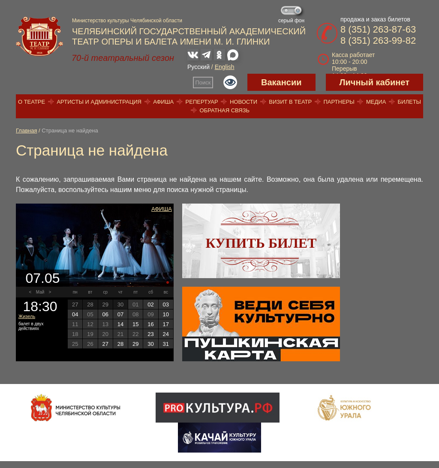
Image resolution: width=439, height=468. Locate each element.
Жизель (26, 316)
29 (135, 344)
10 (166, 314)
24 (166, 334)
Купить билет (261, 243)
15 (135, 324)
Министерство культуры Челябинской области (127, 21)
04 (75, 314)
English (225, 66)
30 (150, 344)
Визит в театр (290, 102)
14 (120, 324)
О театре (31, 102)
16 (150, 324)
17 (166, 324)
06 (105, 314)
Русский (198, 66)
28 (120, 344)
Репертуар (202, 102)
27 (105, 344)
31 (166, 344)
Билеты (409, 102)
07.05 (42, 278)
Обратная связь (225, 110)
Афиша (163, 102)
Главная (26, 130)
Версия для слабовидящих (230, 82)
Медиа (376, 102)
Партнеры (338, 102)
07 (120, 314)
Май (40, 292)
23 (150, 334)
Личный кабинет (374, 82)
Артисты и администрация (99, 102)
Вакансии (281, 82)
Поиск (203, 82)
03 (166, 304)
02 (150, 304)
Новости (243, 102)
